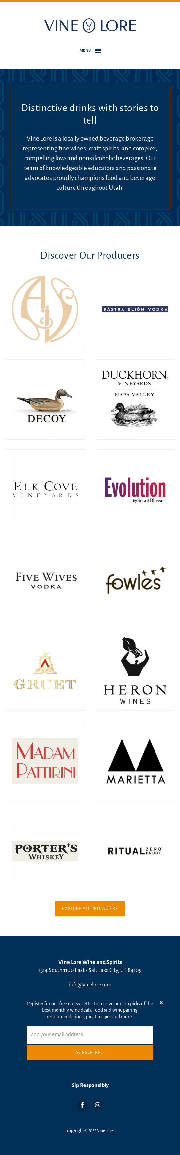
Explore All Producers (90, 908)
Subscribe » (90, 1052)
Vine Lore (105, 1130)
